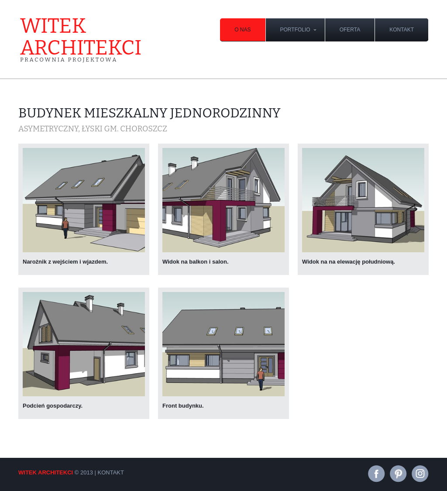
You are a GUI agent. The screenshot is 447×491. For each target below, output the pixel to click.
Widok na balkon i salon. (195, 261)
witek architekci (81, 39)
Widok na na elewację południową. (348, 261)
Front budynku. (183, 405)
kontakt (401, 30)
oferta (350, 30)
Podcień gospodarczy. (53, 405)
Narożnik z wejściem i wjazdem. (65, 261)
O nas (242, 30)
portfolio (295, 30)
